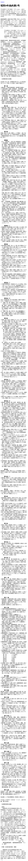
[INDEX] (2, 2)
